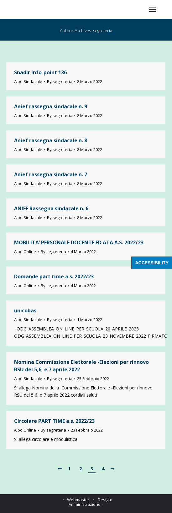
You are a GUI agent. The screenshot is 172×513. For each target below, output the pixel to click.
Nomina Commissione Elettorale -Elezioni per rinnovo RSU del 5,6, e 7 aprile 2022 (81, 366)
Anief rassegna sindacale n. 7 (50, 174)
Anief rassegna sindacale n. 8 (50, 140)
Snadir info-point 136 (40, 72)
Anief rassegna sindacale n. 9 (50, 106)
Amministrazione (85, 504)
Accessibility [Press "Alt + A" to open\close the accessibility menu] (152, 262)
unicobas (25, 310)
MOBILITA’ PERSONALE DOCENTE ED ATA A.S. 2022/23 (78, 242)
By (59, 81)
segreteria (102, 30)
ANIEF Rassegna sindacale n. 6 (51, 208)
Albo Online (25, 251)
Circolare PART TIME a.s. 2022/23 (54, 421)
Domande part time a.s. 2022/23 (54, 276)
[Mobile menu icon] (152, 9)
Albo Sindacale (28, 81)
